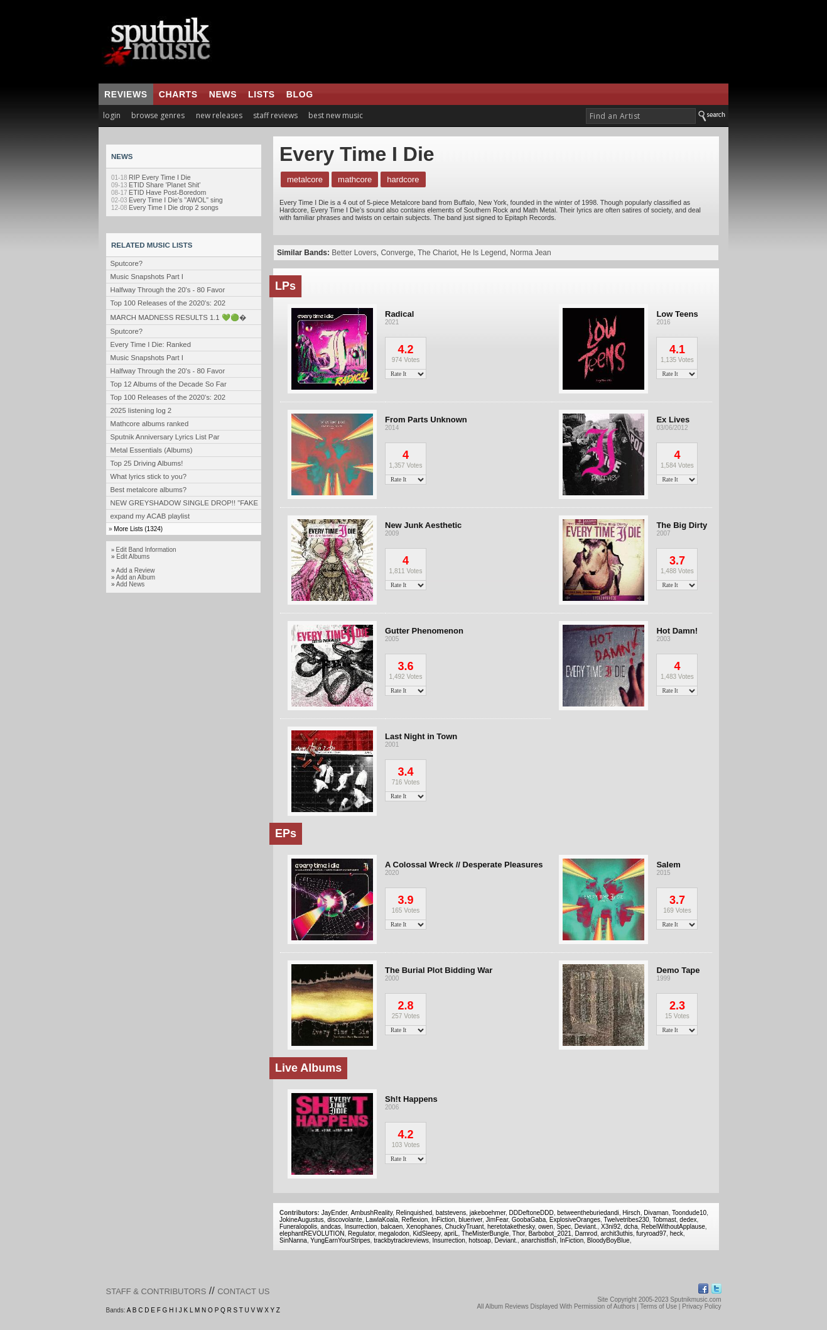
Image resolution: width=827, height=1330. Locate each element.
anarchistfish (538, 1240)
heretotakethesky (510, 1226)
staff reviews (275, 115)
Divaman (656, 1212)
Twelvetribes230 (626, 1219)
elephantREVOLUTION (311, 1233)
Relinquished (414, 1212)
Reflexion (415, 1219)
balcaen (392, 1226)
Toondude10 (689, 1212)
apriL (451, 1233)
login (112, 115)
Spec (563, 1226)
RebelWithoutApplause (673, 1226)
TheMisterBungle (485, 1233)
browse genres (158, 115)
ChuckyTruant (464, 1226)
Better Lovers (354, 252)
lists (261, 94)
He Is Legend (483, 252)
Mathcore (355, 179)
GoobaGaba (529, 1219)
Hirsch (631, 1212)
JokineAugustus (301, 1219)
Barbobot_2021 (549, 1233)
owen (545, 1226)
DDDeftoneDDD (531, 1212)
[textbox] (641, 116)
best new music (335, 115)
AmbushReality (371, 1212)
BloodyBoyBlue (608, 1240)
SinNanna (293, 1240)
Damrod (586, 1233)
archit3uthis (617, 1233)
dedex (687, 1219)
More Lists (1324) (138, 528)
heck (676, 1233)
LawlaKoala (381, 1219)
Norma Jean (530, 252)
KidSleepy (426, 1233)
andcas (331, 1226)
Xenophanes (423, 1226)
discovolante (344, 1219)
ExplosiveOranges (574, 1219)
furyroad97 (651, 1233)
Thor (518, 1233)
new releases (219, 115)
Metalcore (305, 179)
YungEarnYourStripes (340, 1240)
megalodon (393, 1233)
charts (178, 94)
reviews (126, 94)
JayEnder (335, 1212)
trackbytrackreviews (401, 1240)
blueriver (470, 1219)
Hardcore (403, 179)
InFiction (443, 1219)
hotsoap (479, 1240)
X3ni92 (610, 1226)
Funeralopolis (298, 1226)
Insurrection (360, 1226)
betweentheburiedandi (588, 1212)
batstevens (451, 1212)
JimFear (497, 1219)
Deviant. (586, 1226)
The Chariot (437, 252)
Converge (397, 252)
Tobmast (664, 1219)
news (223, 94)
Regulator (361, 1233)
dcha (631, 1226)
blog (299, 94)
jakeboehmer (487, 1212)
